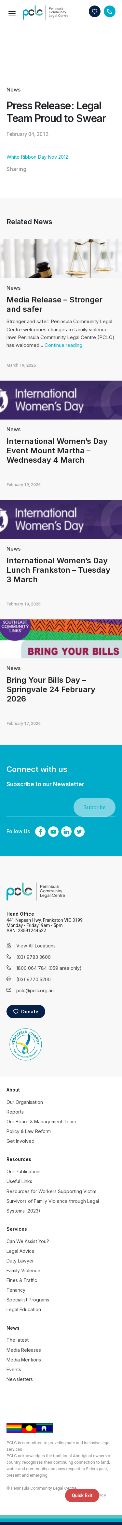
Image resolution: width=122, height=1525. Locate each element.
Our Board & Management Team (41, 1121)
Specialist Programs (28, 1299)
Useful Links (19, 1181)
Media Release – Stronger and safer (54, 304)
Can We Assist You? (28, 1241)
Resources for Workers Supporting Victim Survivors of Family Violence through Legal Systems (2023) (53, 1201)
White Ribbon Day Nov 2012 (37, 157)
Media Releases (24, 1350)
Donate (95, 11)
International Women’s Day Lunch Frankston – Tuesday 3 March (58, 570)
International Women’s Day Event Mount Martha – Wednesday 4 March (57, 450)
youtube (53, 831)
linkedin (66, 831)
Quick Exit (82, 1495)
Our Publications (24, 1171)
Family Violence (23, 1270)
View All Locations (36, 945)
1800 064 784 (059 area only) (40, 968)
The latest (18, 1340)
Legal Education (24, 1309)
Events (14, 1369)
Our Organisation (25, 1102)
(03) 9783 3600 (33, 957)
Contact (109, 11)
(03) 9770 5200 (33, 979)
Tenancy (16, 1290)
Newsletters (20, 1379)
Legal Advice (20, 1251)
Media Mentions (24, 1359)
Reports (15, 1112)
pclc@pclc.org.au (35, 990)
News (13, 89)
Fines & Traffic (22, 1280)
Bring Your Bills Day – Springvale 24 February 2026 (51, 689)
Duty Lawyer (20, 1260)
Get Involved (20, 1141)
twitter (79, 831)
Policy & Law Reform (29, 1131)
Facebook (40, 831)
